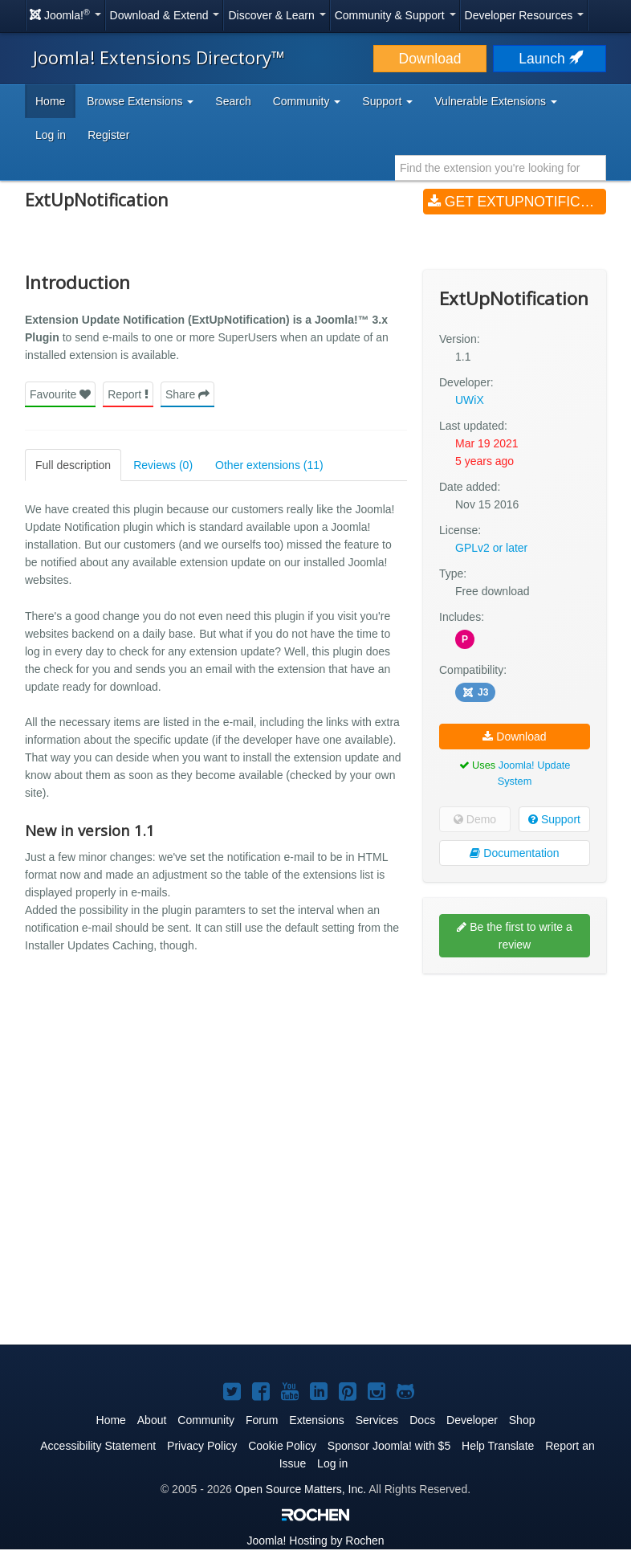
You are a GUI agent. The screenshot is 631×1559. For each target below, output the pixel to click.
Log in (50, 135)
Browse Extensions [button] (140, 101)
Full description (73, 465)
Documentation (514, 853)
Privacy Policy (202, 1445)
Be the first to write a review (514, 935)
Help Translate (498, 1445)
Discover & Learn (276, 15)
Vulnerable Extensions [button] (495, 101)
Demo (475, 819)
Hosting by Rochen (315, 1540)
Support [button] (387, 101)
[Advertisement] (514, 1090)
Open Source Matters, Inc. (300, 1489)
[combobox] (500, 168)
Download (430, 59)
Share (187, 394)
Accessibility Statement (98, 1445)
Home (50, 101)
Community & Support (395, 15)
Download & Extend (165, 15)
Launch (549, 59)
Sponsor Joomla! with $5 (389, 1445)
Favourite (60, 394)
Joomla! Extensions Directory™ (159, 57)
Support (554, 819)
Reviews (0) (163, 465)
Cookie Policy (282, 1445)
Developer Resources (524, 15)
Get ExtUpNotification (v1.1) (517, 202)
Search (232, 101)
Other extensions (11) (269, 465)
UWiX (469, 400)
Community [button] (307, 101)
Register (108, 135)
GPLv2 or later (491, 547)
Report (128, 394)
